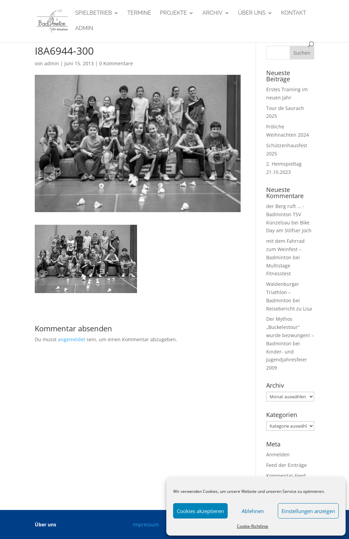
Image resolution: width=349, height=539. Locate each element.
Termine (139, 13)
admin (84, 28)
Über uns (251, 13)
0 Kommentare (116, 63)
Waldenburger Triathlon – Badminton (282, 292)
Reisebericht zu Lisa (289, 308)
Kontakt (293, 13)
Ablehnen (253, 511)
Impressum (146, 524)
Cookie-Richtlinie (252, 526)
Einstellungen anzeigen (308, 511)
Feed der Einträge (286, 465)
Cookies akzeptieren (200, 511)
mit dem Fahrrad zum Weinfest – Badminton (285, 249)
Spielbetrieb (93, 13)
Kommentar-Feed (286, 475)
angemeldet (71, 339)
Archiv (212, 13)
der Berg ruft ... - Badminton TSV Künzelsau (285, 214)
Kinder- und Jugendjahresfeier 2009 (286, 359)
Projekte (173, 13)
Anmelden (278, 454)
